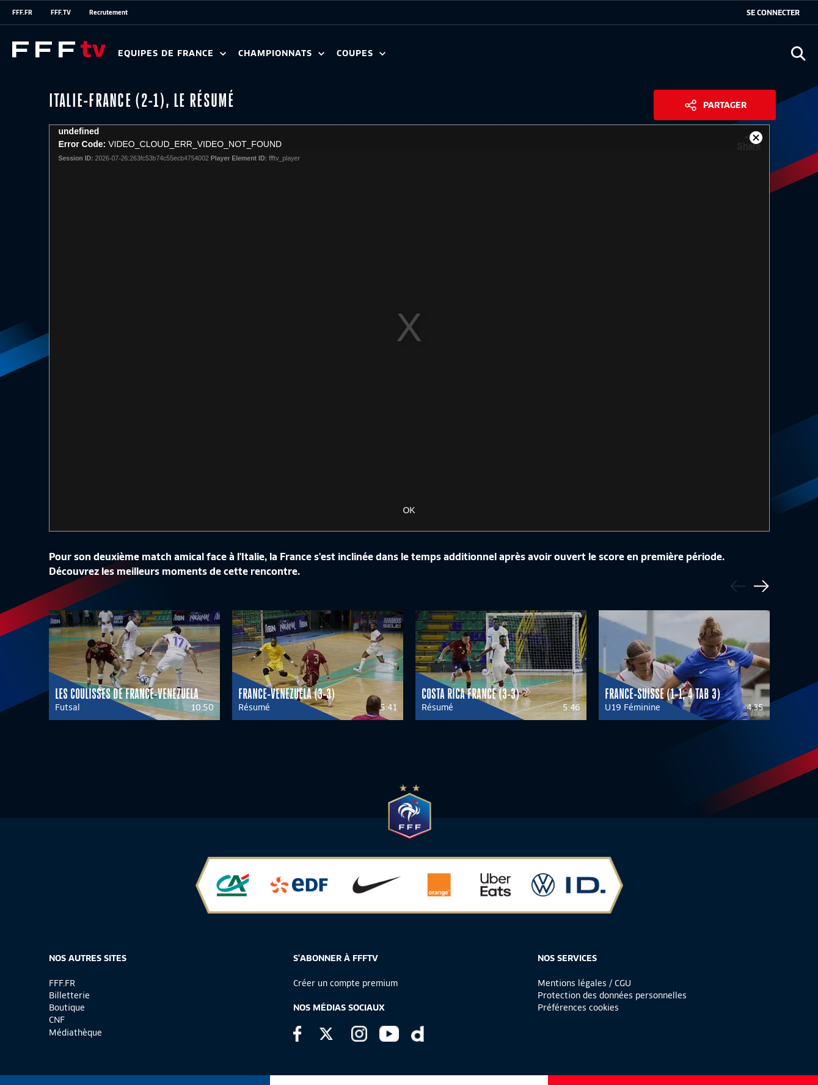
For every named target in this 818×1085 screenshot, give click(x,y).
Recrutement (108, 12)
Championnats (281, 53)
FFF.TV (61, 12)
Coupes (361, 53)
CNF (57, 1020)
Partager (725, 105)
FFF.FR (22, 12)
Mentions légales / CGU (584, 983)
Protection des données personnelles (612, 995)
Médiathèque (75, 1032)
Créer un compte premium (345, 983)
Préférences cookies (578, 1007)
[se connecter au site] (773, 12)
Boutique (67, 1007)
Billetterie (69, 995)
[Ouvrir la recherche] (798, 53)
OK (409, 510)
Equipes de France (172, 53)
